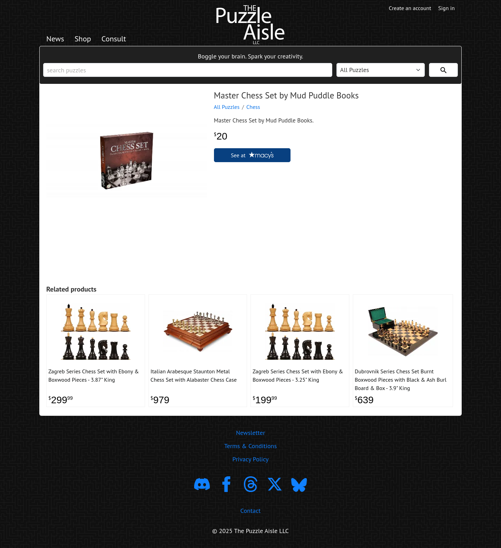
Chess (253, 106)
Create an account (410, 8)
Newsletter (250, 433)
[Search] (443, 70)
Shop (82, 38)
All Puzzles (227, 106)
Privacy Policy (250, 459)
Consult (114, 38)
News (55, 38)
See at (252, 155)
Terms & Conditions (250, 446)
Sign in (446, 8)
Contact (250, 511)
